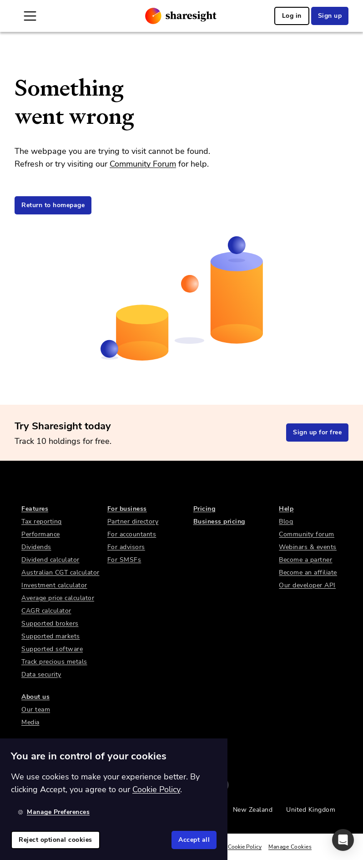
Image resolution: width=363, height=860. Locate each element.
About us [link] (35, 696)
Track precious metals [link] (54, 661)
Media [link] (30, 722)
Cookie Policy (245, 846)
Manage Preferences (54, 812)
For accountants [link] (131, 534)
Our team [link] (35, 709)
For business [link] (127, 508)
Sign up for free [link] (317, 432)
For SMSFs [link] (124, 559)
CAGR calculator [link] (46, 610)
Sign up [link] (330, 15)
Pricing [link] (204, 508)
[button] (343, 840)
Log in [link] (292, 15)
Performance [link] (40, 534)
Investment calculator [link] (54, 585)
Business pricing (219, 521)
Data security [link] (41, 674)
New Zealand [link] (253, 809)
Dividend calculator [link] (50, 559)
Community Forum (143, 163)
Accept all (194, 839)
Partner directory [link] (133, 521)
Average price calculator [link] (57, 598)
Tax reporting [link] (41, 521)
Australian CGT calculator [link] (60, 572)
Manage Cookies (290, 846)
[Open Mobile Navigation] (30, 15)
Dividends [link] (36, 547)
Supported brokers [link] (50, 623)
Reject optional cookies (55, 839)
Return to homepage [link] (53, 205)
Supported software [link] (52, 649)
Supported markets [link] (50, 636)
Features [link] (34, 508)
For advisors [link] (126, 547)
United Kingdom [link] (310, 809)
